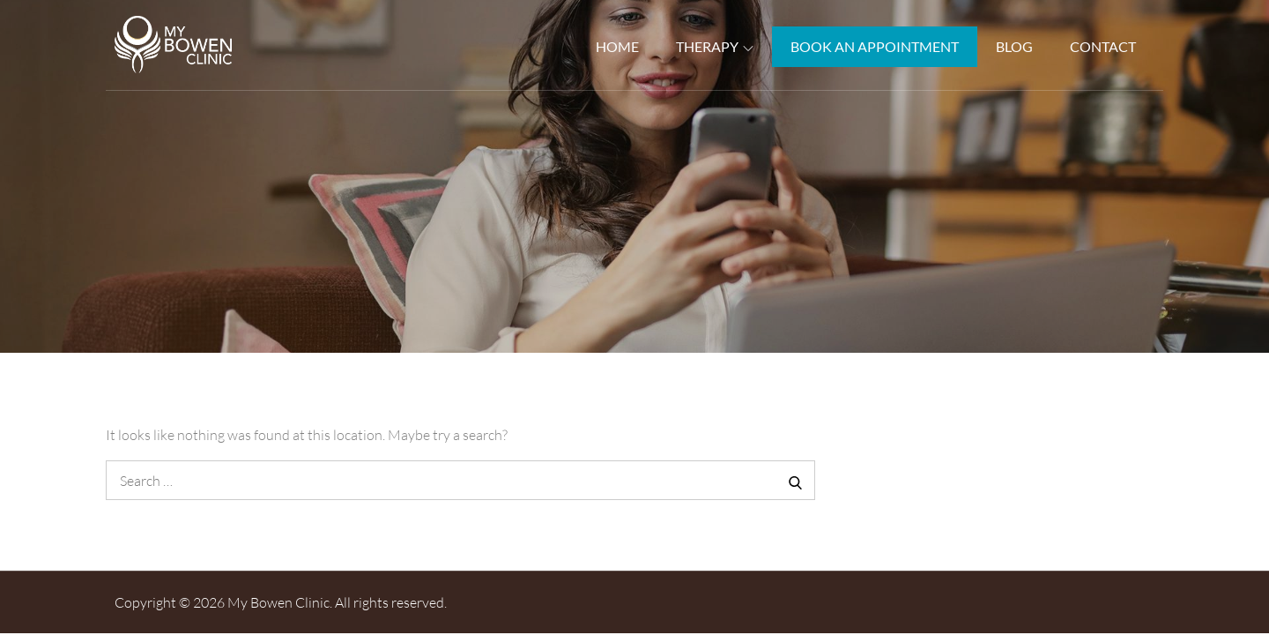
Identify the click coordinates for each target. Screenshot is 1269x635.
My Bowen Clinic (278, 602)
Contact (1103, 46)
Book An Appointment (874, 46)
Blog (1014, 46)
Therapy (714, 46)
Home (617, 46)
